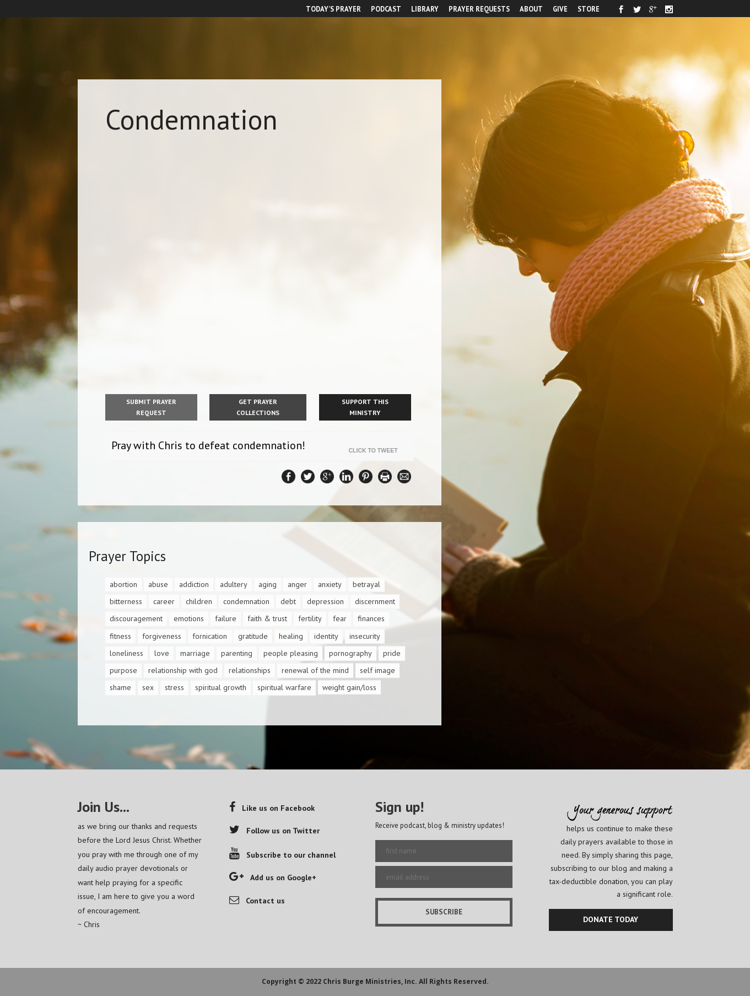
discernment (375, 601)
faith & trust (267, 618)
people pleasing (290, 653)
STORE (589, 8)
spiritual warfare (284, 687)
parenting (236, 653)
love (161, 653)
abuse (158, 584)
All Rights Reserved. (454, 981)
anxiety (330, 584)
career (164, 601)
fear (340, 618)
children (199, 601)
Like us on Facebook (272, 808)
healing (291, 636)
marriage (195, 653)
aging (267, 584)
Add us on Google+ (272, 877)
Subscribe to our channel (282, 855)
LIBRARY (425, 8)
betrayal (366, 584)
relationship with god (183, 670)
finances (371, 618)
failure (225, 618)
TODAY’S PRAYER (333, 8)
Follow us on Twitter (274, 831)
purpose (123, 670)
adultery (233, 584)
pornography (350, 653)
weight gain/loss (349, 687)
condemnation (246, 601)
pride (392, 653)
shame (120, 687)
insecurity (364, 636)
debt (288, 601)
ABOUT (531, 8)
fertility (310, 618)
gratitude (253, 636)
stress (174, 687)
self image (377, 670)
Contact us (257, 901)
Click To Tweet (376, 450)
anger (297, 584)
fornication (209, 636)
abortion (123, 584)
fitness (120, 636)
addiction (194, 584)
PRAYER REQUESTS (479, 8)
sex (148, 687)
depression (325, 601)
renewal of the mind (315, 670)
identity (326, 636)
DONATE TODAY (610, 919)
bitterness (126, 601)
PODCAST (386, 8)
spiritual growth (220, 687)
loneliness (126, 653)
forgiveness (161, 636)
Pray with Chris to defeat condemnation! (208, 445)
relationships (250, 670)
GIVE (560, 8)
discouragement (136, 618)
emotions (189, 618)
